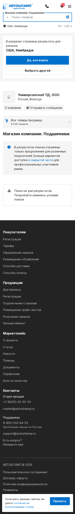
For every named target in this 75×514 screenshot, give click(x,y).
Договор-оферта (15, 478)
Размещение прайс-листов (22, 310)
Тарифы (8, 245)
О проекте (10, 340)
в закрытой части (41, 160)
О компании (13, 107)
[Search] (33, 17)
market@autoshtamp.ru (19, 408)
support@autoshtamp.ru (19, 433)
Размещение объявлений (21, 259)
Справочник (11, 374)
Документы (11, 367)
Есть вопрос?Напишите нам (13, 442)
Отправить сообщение (44, 107)
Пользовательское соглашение (25, 472)
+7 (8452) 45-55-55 (17, 402)
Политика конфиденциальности (25, 484)
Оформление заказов (18, 252)
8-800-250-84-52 (37, 425)
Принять (59, 501)
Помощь (9, 360)
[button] (65, 26)
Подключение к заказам (20, 303)
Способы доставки (16, 266)
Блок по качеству (15, 380)
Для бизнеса (12, 289)
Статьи (8, 347)
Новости (9, 353)
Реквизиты (10, 490)
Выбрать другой (37, 70)
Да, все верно (37, 60)
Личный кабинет (14, 323)
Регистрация (12, 239)
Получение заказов (16, 316)
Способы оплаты (15, 273)
